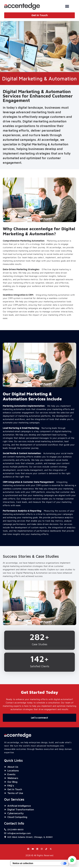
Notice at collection (23, 863)
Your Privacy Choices (48, 863)
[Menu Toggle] (67, 6)
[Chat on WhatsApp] (72, 860)
